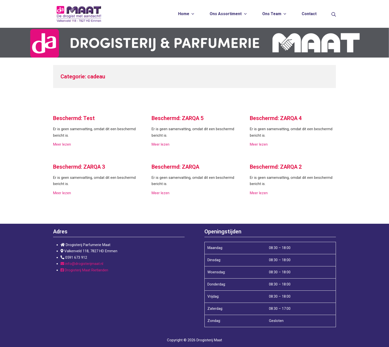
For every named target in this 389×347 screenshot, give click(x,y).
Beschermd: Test (74, 118)
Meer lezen (62, 144)
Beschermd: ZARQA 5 (178, 118)
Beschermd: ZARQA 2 (276, 167)
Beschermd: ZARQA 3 (79, 167)
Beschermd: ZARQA (175, 167)
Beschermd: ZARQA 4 (276, 118)
